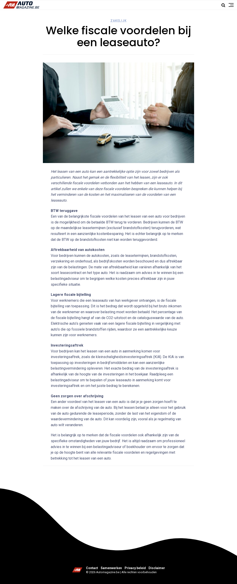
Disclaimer (157, 568)
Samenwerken (111, 568)
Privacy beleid (135, 568)
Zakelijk (118, 21)
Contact (92, 568)
